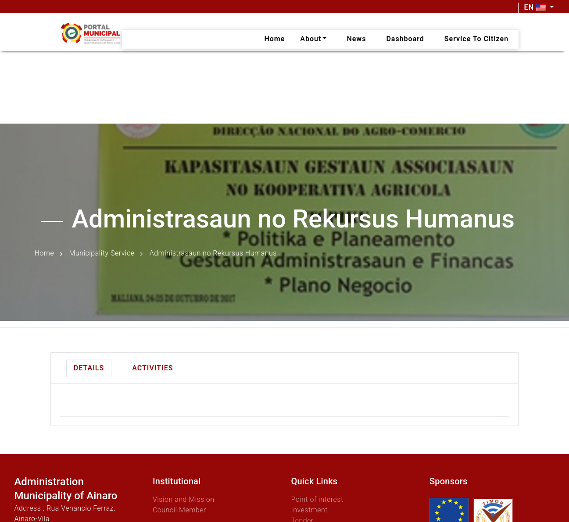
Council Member (179, 510)
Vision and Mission (184, 499)
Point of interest (317, 499)
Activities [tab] (152, 368)
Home (44, 253)
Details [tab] (89, 368)
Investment (309, 510)
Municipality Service (102, 253)
